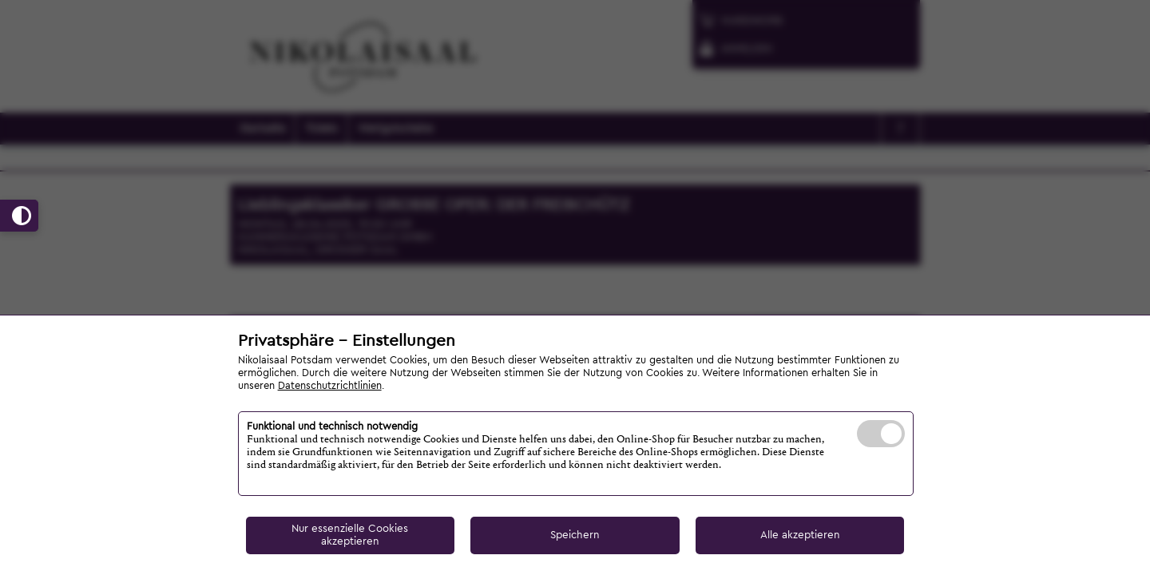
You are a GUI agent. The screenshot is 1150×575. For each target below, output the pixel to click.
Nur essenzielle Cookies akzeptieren (349, 534)
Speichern (575, 535)
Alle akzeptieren (800, 535)
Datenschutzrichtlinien (330, 386)
